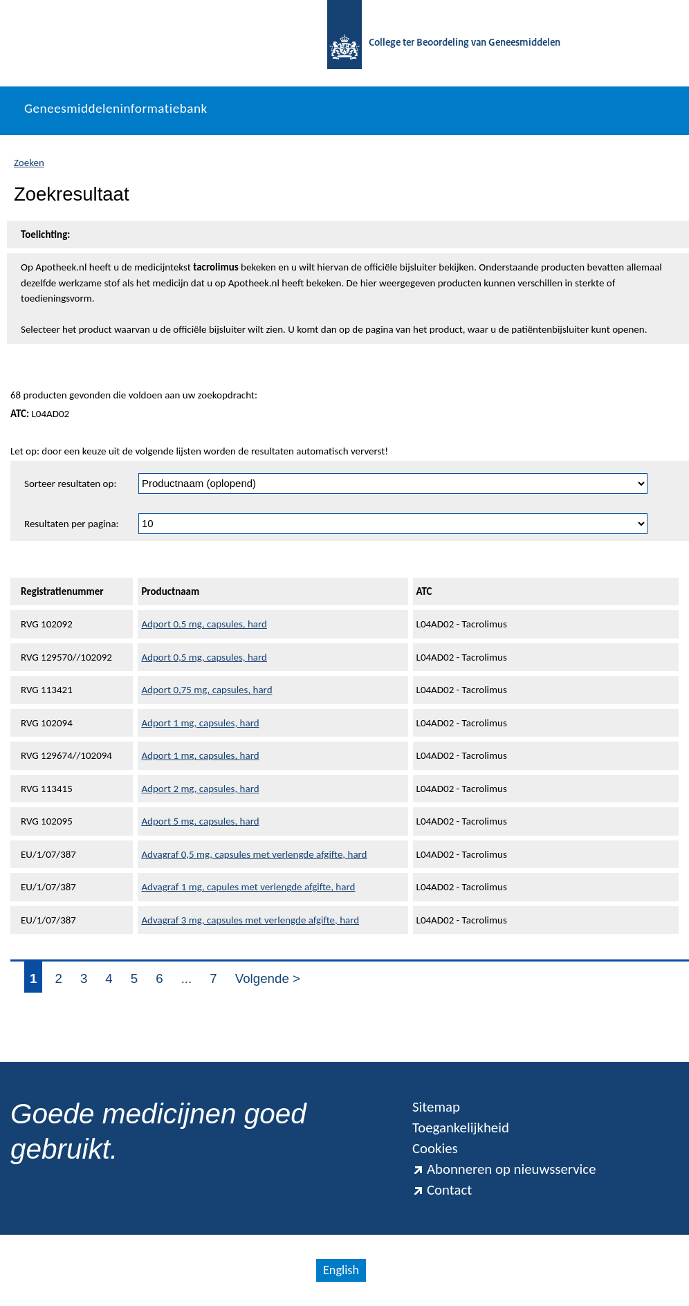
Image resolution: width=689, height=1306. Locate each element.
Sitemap (436, 1107)
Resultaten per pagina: (71, 523)
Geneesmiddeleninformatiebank (116, 108)
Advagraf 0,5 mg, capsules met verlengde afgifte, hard (254, 854)
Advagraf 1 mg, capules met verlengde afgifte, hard (248, 887)
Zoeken (29, 162)
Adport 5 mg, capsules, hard (200, 821)
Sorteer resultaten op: (70, 483)
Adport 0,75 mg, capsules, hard (206, 689)
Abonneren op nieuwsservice (504, 1169)
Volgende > (267, 978)
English (341, 1270)
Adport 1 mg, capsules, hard (200, 723)
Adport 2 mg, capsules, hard (200, 788)
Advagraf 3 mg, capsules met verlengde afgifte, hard (250, 920)
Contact (442, 1190)
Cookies (435, 1148)
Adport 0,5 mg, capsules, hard (204, 624)
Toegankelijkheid (460, 1128)
